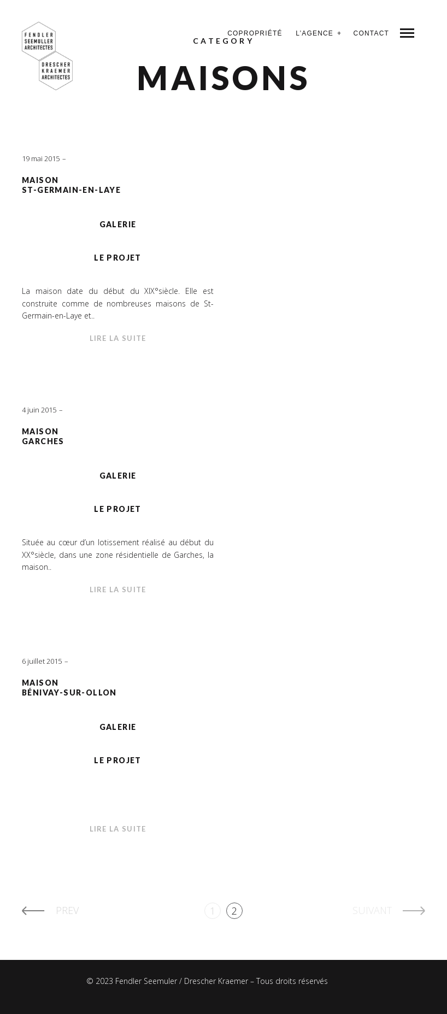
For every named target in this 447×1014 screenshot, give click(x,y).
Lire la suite (118, 338)
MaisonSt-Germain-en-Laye (71, 185)
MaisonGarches (43, 436)
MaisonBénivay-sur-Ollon (69, 688)
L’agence (314, 33)
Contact (371, 33)
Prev (67, 910)
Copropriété (254, 33)
